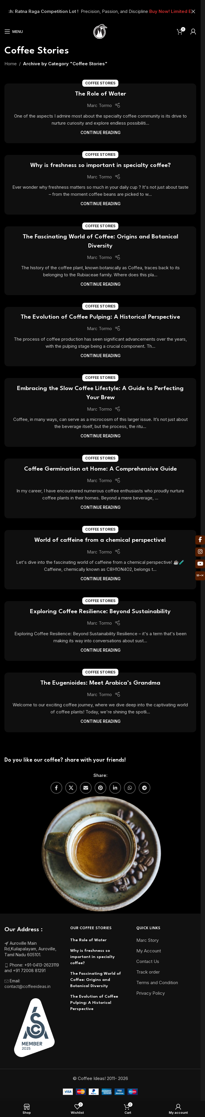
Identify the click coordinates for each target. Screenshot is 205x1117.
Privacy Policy (150, 993)
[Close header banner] (193, 11)
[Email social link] (86, 788)
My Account (148, 951)
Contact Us (147, 961)
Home (10, 63)
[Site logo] (100, 31)
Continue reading (100, 132)
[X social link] (71, 788)
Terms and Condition (157, 982)
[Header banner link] (100, 11)
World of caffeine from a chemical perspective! (100, 540)
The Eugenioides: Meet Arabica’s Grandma (100, 683)
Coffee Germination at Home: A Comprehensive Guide (100, 469)
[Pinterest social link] (100, 788)
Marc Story (147, 940)
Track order (148, 972)
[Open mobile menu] (13, 31)
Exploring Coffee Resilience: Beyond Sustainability (100, 612)
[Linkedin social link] (115, 788)
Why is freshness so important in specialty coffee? (100, 165)
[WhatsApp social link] (130, 788)
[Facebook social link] (56, 788)
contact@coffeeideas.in (28, 986)
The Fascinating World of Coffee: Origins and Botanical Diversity (95, 979)
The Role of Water (100, 94)
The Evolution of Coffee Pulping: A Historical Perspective (100, 317)
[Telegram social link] (144, 788)
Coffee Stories (100, 83)
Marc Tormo (99, 105)
